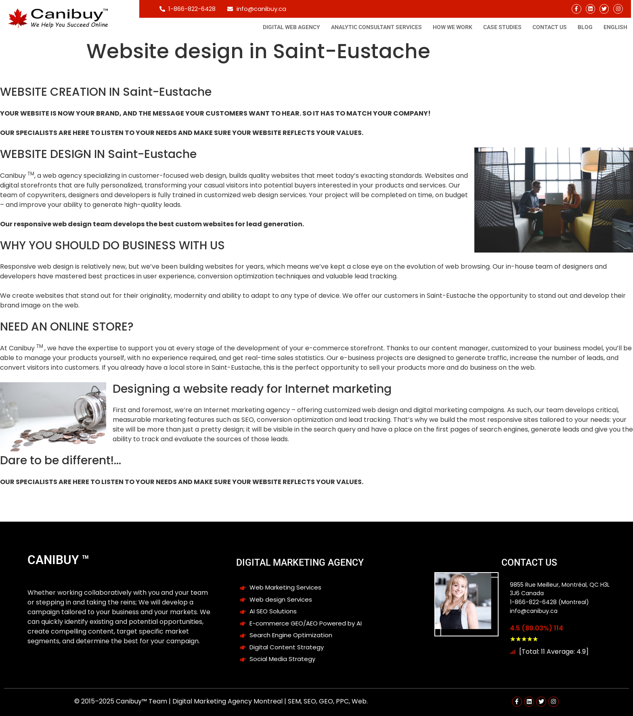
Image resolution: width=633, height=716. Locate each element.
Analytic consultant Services (376, 27)
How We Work (452, 27)
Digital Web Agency (291, 27)
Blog (585, 27)
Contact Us (549, 27)
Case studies (502, 27)
